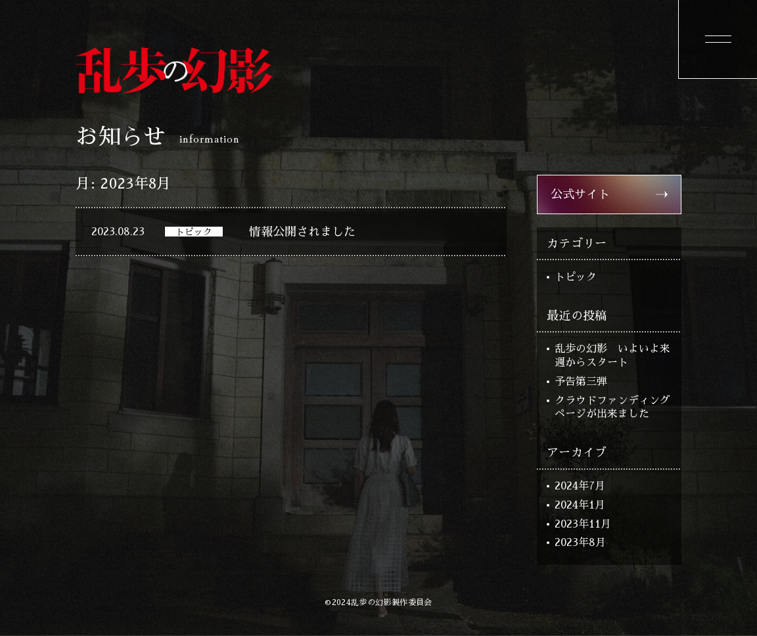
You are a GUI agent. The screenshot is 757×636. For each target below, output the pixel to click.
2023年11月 (583, 524)
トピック (576, 277)
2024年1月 (580, 505)
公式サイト (580, 194)
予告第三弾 (581, 381)
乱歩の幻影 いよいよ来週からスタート (612, 356)
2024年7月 (580, 486)
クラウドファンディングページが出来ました (612, 408)
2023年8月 (580, 542)
